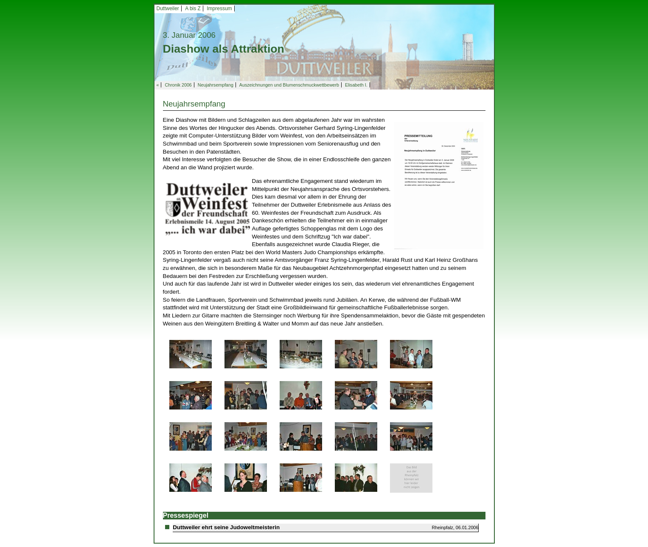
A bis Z (193, 8)
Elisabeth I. (356, 84)
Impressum (219, 8)
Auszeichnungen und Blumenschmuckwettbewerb (289, 84)
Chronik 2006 (178, 84)
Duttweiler (168, 8)
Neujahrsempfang (215, 84)
